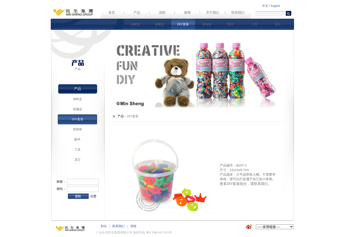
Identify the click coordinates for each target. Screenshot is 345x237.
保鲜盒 (135, 24)
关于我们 (212, 12)
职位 (104, 226)
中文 (265, 6)
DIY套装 (183, 24)
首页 (111, 12)
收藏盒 (159, 24)
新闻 (187, 12)
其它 (278, 24)
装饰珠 (206, 24)
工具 (254, 24)
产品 (137, 12)
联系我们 (237, 12)
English (275, 6)
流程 (162, 12)
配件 (231, 24)
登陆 (133, 226)
